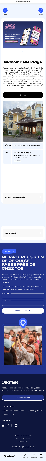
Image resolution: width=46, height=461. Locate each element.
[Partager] (40, 11)
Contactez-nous (8, 414)
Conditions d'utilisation (23, 439)
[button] (22, 51)
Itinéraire (17, 160)
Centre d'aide (23, 442)
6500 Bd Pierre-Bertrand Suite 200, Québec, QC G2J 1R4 (22, 411)
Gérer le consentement (23, 2)
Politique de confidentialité (23, 436)
